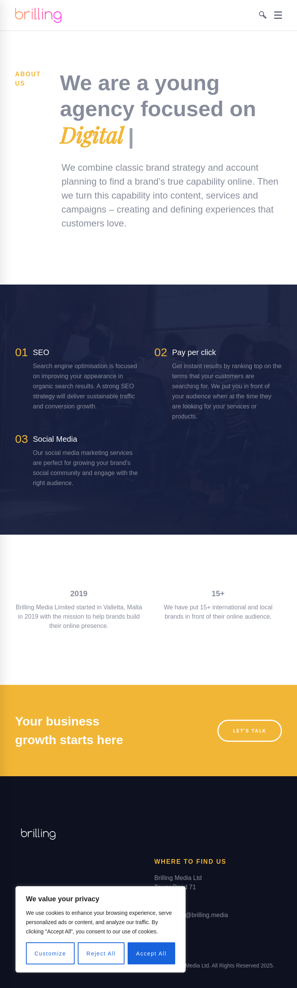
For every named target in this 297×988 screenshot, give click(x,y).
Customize (50, 953)
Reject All (101, 953)
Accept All (151, 953)
